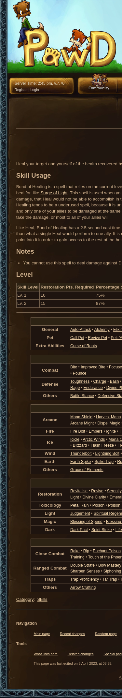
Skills (42, 599)
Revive (97, 491)
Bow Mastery (109, 565)
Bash (114, 381)
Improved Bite (93, 367)
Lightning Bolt (107, 453)
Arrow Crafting (83, 587)
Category (25, 599)
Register (21, 90)
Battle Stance (82, 396)
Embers (95, 431)
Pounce (80, 373)
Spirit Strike (101, 529)
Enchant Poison (107, 551)
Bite (73, 367)
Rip (86, 551)
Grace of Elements (86, 470)
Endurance (92, 387)
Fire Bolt (77, 431)
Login (34, 90)
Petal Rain (79, 505)
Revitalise (79, 491)
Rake (75, 551)
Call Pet (77, 337)
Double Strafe (82, 565)
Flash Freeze (102, 445)
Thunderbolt (80, 453)
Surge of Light (53, 192)
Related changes (81, 654)
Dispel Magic (108, 423)
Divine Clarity (94, 497)
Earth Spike (80, 461)
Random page (106, 634)
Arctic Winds (94, 439)
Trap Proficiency (84, 579)
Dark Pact (79, 529)
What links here (46, 654)
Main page (42, 634)
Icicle (74, 439)
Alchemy (102, 329)
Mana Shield (81, 417)
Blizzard (80, 445)
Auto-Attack (80, 329)
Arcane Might (82, 423)
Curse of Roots (83, 346)
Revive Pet (97, 337)
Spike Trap (104, 461)
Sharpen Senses (85, 571)
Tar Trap (109, 579)
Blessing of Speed (86, 521)
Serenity (114, 491)
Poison (98, 505)
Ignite (111, 431)
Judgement (80, 513)
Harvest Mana (108, 417)
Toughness (79, 381)
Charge (99, 381)
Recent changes (72, 634)
